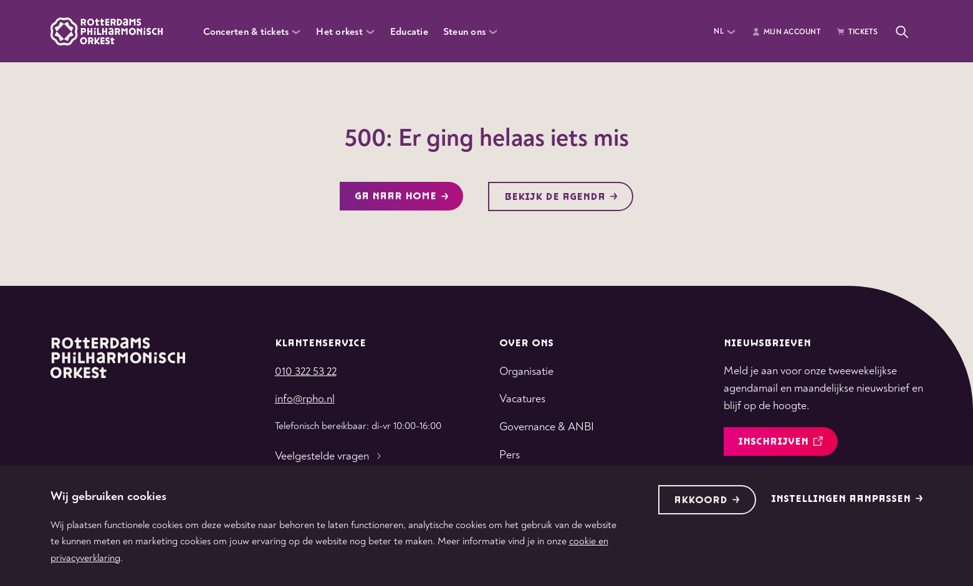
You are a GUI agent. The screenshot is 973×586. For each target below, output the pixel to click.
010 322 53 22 (306, 371)
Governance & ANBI (546, 427)
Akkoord (707, 500)
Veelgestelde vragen (329, 456)
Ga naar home (402, 196)
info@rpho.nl (305, 399)
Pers (509, 455)
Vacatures (522, 399)
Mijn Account (786, 32)
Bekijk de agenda (561, 197)
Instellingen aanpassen (847, 499)
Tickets (857, 32)
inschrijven (780, 441)
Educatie (409, 32)
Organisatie (526, 371)
